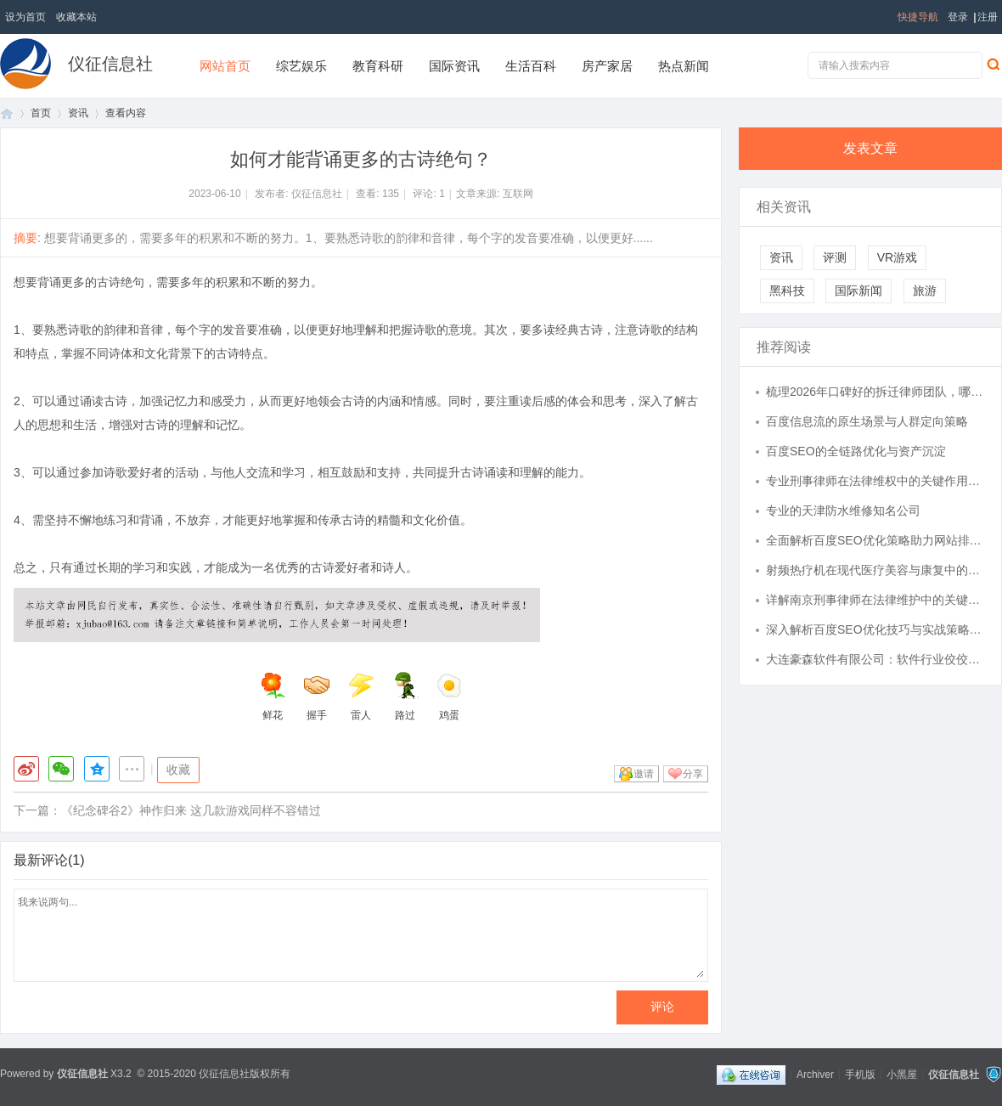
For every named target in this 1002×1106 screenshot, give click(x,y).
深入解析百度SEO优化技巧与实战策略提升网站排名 (875, 629)
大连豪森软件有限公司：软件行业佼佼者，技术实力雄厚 (875, 659)
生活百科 (530, 66)
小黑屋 (902, 1074)
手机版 (860, 1074)
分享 (693, 774)
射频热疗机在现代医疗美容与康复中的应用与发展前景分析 (875, 570)
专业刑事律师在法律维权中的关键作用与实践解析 (875, 481)
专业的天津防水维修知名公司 (843, 510)
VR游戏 (897, 257)
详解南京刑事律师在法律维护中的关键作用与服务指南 (875, 600)
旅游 (925, 290)
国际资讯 (454, 66)
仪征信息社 (110, 63)
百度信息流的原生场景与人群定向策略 (867, 421)
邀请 (643, 774)
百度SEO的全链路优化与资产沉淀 (856, 451)
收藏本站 (76, 17)
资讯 (78, 113)
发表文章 (870, 148)
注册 (987, 17)
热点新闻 (683, 66)
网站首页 (225, 66)
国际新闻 (858, 290)
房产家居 (607, 66)
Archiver (815, 1074)
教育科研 (377, 66)
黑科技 (787, 290)
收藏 (178, 769)
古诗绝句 (120, 282)
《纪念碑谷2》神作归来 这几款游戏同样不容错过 (191, 810)
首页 (7, 113)
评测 (835, 257)
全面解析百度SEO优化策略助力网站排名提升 (875, 540)
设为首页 (25, 17)
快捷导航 (918, 17)
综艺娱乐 (301, 66)
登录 (958, 17)
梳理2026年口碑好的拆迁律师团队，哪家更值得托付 (875, 391)
